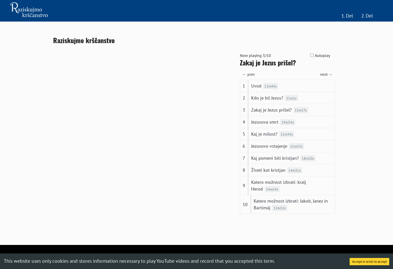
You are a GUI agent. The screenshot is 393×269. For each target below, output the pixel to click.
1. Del (347, 16)
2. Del (367, 16)
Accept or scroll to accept (369, 261)
